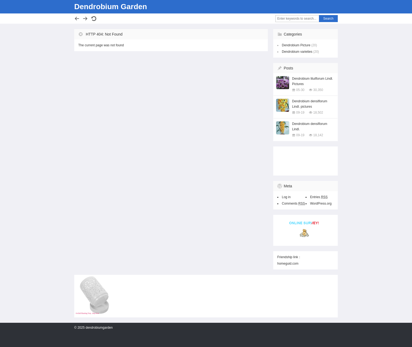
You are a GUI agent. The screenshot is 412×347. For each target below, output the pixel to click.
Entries (319, 197)
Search (328, 18)
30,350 (318, 90)
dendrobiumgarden (99, 328)
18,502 (318, 112)
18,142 (318, 135)
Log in (286, 197)
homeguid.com (288, 263)
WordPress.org (321, 203)
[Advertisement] (304, 160)
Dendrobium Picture (296, 45)
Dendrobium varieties (297, 52)
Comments (293, 203)
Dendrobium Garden (110, 6)
